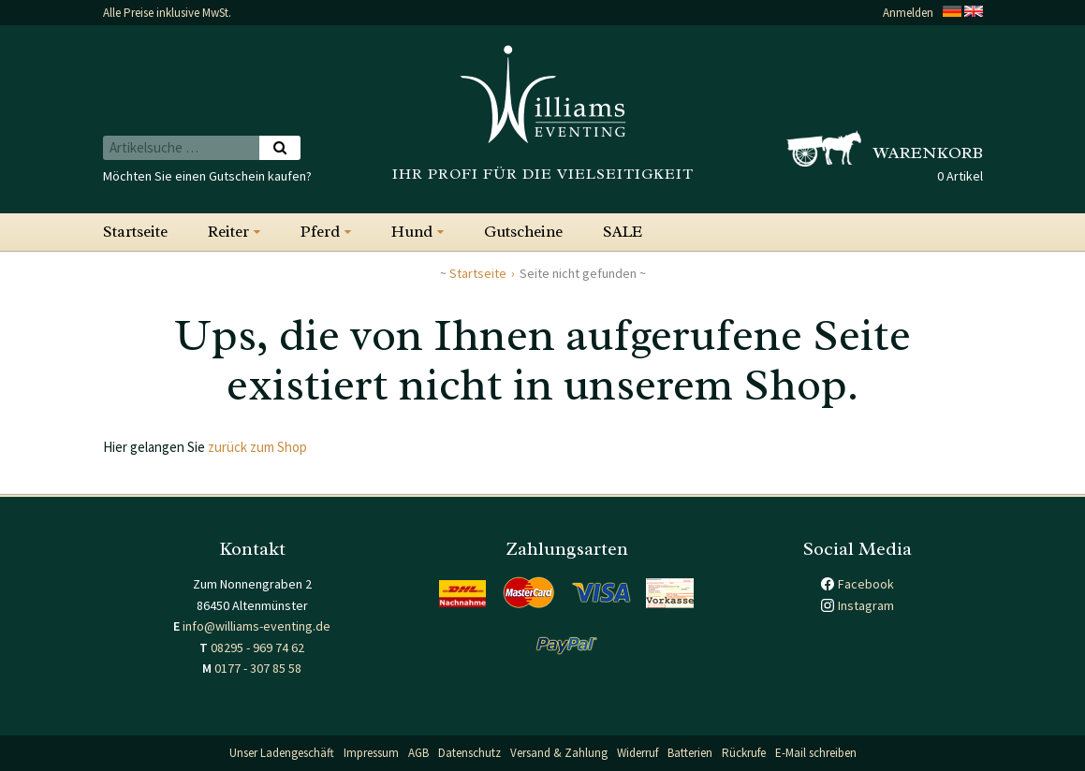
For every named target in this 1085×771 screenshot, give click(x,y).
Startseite (135, 231)
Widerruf (637, 753)
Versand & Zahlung (559, 753)
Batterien (689, 753)
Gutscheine (523, 231)
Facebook (866, 583)
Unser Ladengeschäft (281, 753)
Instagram (866, 605)
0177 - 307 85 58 (257, 668)
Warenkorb (928, 152)
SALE (622, 231)
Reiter (228, 231)
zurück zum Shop (257, 447)
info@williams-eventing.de (256, 626)
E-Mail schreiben (816, 753)
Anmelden (908, 13)
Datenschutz (469, 753)
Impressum (371, 753)
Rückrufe (744, 753)
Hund (412, 231)
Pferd (320, 231)
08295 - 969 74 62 (257, 647)
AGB (418, 753)
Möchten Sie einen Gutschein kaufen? (207, 175)
